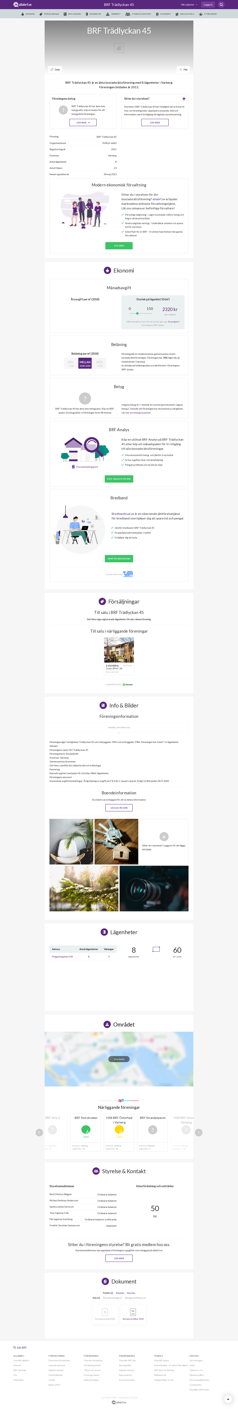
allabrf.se (159, 199)
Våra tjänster (188, 4)
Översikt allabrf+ (21, 1360)
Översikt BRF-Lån (127, 1360)
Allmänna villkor (196, 1375)
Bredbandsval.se (123, 513)
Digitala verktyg (56, 1370)
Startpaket (18, 1380)
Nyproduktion (125, 1375)
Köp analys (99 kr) (119, 479)
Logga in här (119, 808)
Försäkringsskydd (92, 1365)
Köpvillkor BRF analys (199, 1389)
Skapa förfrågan (91, 1380)
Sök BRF (20, 1347)
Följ (183, 69)
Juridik (52, 1380)
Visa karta (119, 1059)
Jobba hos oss (196, 1370)
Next (198, 1132)
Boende (120, 1292)
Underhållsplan (56, 1375)
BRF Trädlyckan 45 (119, 4)
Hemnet (17, 1365)
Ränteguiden (125, 1365)
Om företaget (196, 1360)
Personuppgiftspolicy (199, 1380)
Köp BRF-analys (161, 1360)
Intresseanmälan (127, 1380)
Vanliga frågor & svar (164, 1380)
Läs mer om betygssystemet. (136, 412)
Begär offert (54, 1384)
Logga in (208, 4)
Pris (15, 1375)
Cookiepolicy (195, 1384)
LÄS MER (155, 122)
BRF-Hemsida (19, 1370)
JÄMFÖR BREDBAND (119, 558)
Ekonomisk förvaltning (59, 1360)
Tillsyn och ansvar (92, 1370)
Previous (39, 1132)
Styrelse (131, 1292)
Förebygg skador (92, 1375)
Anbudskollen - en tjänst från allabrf (171, 1365)
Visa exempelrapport (87, 466)
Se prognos (173, 321)
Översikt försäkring (93, 1360)
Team (192, 1365)
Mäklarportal (160, 1375)
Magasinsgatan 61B (62, 956)
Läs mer (83, 122)
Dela (55, 69)
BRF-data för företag (164, 1370)
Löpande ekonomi (57, 1365)
